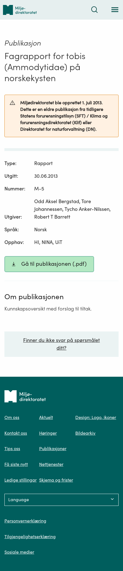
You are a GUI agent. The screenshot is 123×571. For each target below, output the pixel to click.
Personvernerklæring (25, 521)
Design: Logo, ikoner (95, 417)
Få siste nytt (16, 464)
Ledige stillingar (20, 480)
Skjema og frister (56, 480)
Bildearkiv (85, 433)
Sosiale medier (19, 552)
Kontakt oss (15, 433)
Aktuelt (46, 417)
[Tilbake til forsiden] (19, 10)
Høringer (48, 433)
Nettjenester (51, 464)
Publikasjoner (52, 448)
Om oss (11, 417)
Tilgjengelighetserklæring (30, 536)
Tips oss (12, 448)
